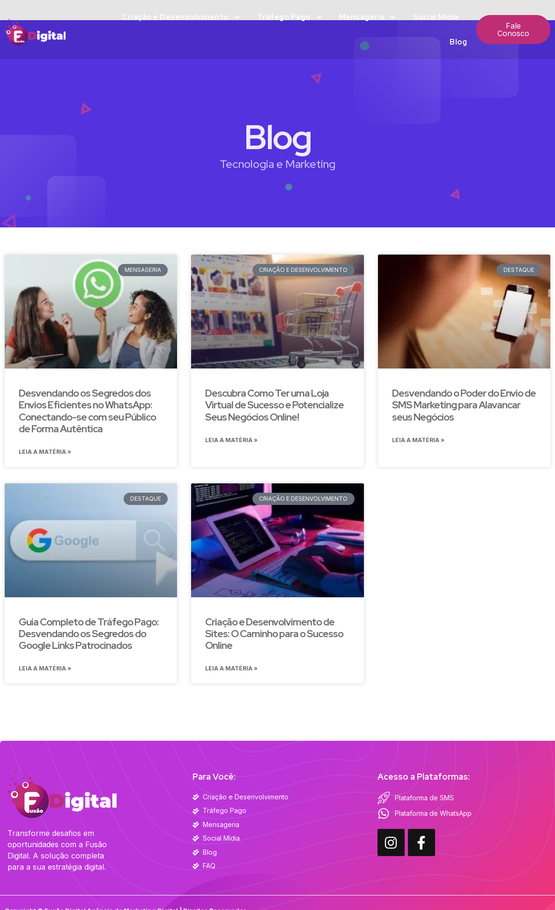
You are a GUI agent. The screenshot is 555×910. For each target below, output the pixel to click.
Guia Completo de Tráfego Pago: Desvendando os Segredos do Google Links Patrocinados (89, 635)
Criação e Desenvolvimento (181, 17)
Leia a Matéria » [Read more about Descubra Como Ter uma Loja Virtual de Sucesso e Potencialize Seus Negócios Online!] (231, 440)
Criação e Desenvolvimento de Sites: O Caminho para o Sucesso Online (274, 635)
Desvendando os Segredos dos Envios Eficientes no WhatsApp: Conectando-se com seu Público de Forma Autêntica (87, 411)
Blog (458, 42)
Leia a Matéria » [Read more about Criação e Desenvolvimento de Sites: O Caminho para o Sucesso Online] (231, 670)
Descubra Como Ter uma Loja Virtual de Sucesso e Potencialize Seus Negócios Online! (274, 405)
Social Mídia (436, 17)
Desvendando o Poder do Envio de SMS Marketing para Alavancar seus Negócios (464, 405)
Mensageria (368, 17)
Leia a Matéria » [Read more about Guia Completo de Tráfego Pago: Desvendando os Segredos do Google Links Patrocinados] (45, 670)
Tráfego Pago (290, 17)
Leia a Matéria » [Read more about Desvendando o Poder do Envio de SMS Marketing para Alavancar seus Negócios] (418, 440)
